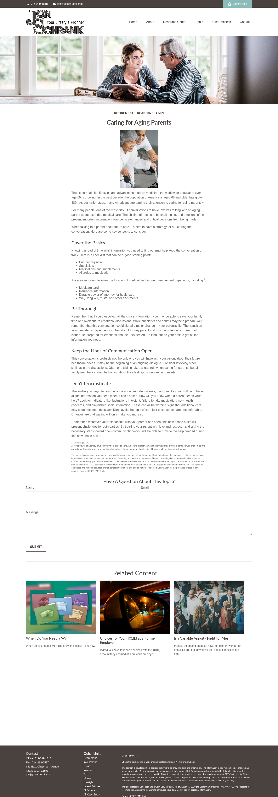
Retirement (90, 758)
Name (30, 487)
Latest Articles (91, 786)
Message (32, 512)
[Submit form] (36, 547)
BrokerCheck (189, 762)
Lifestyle (88, 782)
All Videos (89, 790)
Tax (85, 774)
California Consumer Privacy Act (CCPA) (219, 787)
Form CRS (133, 756)
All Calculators (92, 794)
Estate (87, 766)
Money (87, 778)
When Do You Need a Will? (47, 638)
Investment (90, 762)
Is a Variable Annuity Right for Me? (201, 638)
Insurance (89, 770)
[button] (133, 22)
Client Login (237, 4)
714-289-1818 (37, 3)
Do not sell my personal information (193, 790)
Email (145, 487)
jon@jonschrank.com (68, 3)
